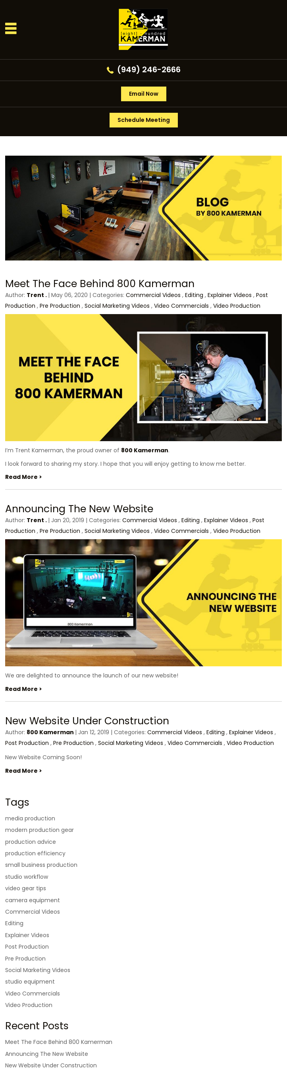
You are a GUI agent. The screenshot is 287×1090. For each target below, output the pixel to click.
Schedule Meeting (143, 120)
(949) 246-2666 (149, 69)
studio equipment (30, 982)
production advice (30, 842)
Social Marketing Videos (117, 306)
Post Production (27, 743)
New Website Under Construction (87, 721)
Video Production (236, 306)
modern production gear (39, 830)
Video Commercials (181, 306)
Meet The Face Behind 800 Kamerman (100, 284)
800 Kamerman (144, 450)
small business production (41, 865)
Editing (194, 295)
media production (30, 818)
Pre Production (60, 306)
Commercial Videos (153, 295)
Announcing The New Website (79, 509)
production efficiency (35, 853)
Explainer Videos (230, 295)
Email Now (143, 94)
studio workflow (26, 877)
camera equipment (32, 900)
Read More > (23, 477)
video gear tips (25, 888)
